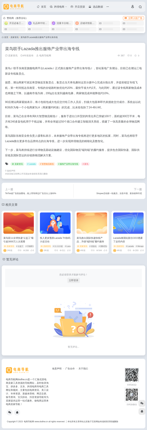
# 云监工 (19, 246)
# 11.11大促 (58, 246)
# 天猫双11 (30, 246)
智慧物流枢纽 (47, 116)
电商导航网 (43, 55)
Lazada (47, 68)
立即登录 (73, 280)
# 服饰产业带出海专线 (68, 164)
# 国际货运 (103, 246)
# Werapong (141, 246)
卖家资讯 (14, 37)
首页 (6, 37)
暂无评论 (12, 259)
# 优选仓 (93, 246)
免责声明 (57, 368)
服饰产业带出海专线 (78, 68)
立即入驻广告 (133, 18)
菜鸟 (7, 68)
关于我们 (83, 368)
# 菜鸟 (85, 164)
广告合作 (70, 368)
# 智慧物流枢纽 (47, 164)
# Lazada (31, 164)
